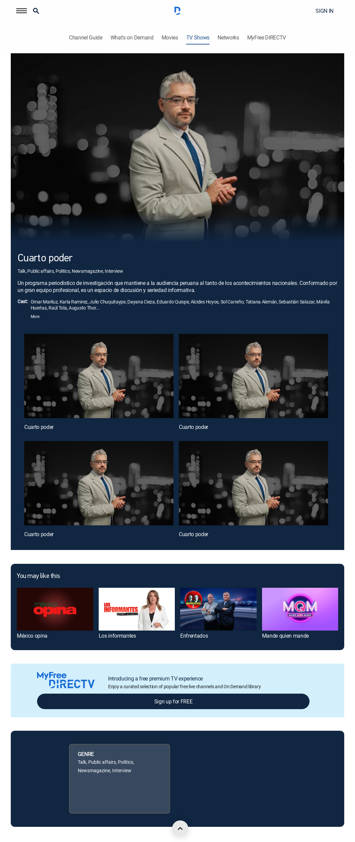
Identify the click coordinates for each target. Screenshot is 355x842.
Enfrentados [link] (194, 635)
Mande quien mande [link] (285, 635)
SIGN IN (324, 10)
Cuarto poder (39, 427)
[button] (21, 10)
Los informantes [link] (117, 635)
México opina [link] (32, 635)
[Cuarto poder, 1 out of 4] (98, 376)
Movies (170, 37)
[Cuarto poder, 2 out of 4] (253, 376)
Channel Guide (85, 37)
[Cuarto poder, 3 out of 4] (98, 483)
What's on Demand (132, 37)
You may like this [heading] (38, 576)
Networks (228, 37)
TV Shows (197, 37)
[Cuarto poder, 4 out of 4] (253, 483)
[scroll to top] (180, 828)
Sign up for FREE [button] (173, 701)
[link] (55, 609)
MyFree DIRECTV (266, 37)
